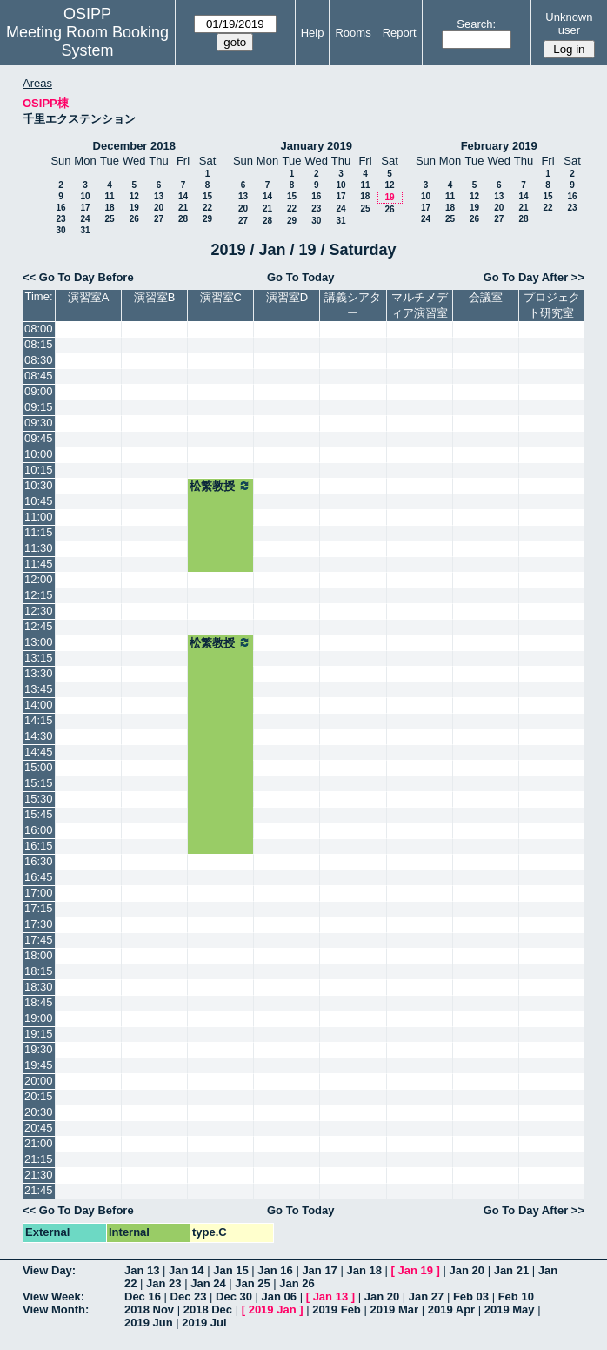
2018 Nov (149, 1309)
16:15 (38, 845)
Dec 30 (234, 1296)
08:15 (38, 344)
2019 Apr (451, 1309)
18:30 (38, 986)
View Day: (49, 1270)
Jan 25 (252, 1283)
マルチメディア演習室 (419, 305)
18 (109, 207)
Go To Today (301, 277)
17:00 (38, 892)
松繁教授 (220, 486)
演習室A (89, 297)
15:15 (38, 782)
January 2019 (316, 145)
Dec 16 (142, 1296)
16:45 (38, 876)
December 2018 (134, 145)
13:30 (38, 673)
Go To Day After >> (534, 277)
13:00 (38, 641)
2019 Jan (273, 1309)
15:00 (38, 767)
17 (85, 207)
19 (134, 207)
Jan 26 (296, 1283)
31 (85, 230)
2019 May (509, 1309)
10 (85, 196)
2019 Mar (394, 1309)
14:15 (38, 720)
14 (183, 196)
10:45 (38, 500)
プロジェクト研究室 (552, 305)
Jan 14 (186, 1270)
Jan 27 (426, 1296)
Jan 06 (279, 1296)
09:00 (38, 391)
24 (85, 219)
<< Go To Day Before (78, 277)
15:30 (38, 798)
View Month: (56, 1309)
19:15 (38, 1033)
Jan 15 (230, 1270)
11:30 (38, 547)
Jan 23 (163, 1283)
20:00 (38, 1080)
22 (207, 207)
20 (158, 207)
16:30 (38, 861)
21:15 (38, 1158)
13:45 (38, 688)
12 (134, 196)
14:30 (38, 735)
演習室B (155, 297)
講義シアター (352, 305)
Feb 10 (516, 1296)
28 (183, 219)
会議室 (486, 297)
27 (158, 219)
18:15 (38, 970)
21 (183, 207)
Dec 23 (188, 1296)
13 (158, 196)
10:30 (38, 485)
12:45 (38, 626)
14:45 (38, 751)
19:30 (38, 1049)
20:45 (38, 1127)
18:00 (38, 955)
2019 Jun (148, 1322)
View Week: (53, 1296)
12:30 (38, 610)
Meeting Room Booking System (87, 41)
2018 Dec (207, 1309)
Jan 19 (415, 1270)
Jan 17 (319, 1270)
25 (109, 219)
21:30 (38, 1174)
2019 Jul (204, 1322)
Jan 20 (467, 1270)
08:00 (38, 328)
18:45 (38, 1002)
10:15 (38, 469)
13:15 (38, 657)
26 (134, 219)
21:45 (38, 1190)
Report (400, 32)
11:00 (38, 516)
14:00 (38, 704)
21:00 (38, 1143)
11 (109, 196)
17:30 (38, 923)
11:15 (38, 532)
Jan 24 (207, 1283)
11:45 (38, 563)
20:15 (38, 1096)
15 (207, 196)
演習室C (221, 297)
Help (312, 32)
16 (60, 207)
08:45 (38, 375)
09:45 (38, 438)
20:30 (38, 1111)
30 (60, 230)
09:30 (38, 422)
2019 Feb (336, 1309)
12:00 (38, 579)
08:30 (38, 359)
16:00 (38, 829)
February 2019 (499, 145)
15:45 (38, 814)
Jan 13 (141, 1270)
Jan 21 (511, 1270)
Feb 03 (471, 1296)
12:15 (38, 594)
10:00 (38, 453)
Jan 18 (363, 1270)
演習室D (287, 297)
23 (60, 219)
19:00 (38, 1017)
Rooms (352, 32)
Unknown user (568, 23)
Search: (476, 23)
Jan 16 (274, 1270)
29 (207, 219)
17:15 (38, 908)
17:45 (38, 939)
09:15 (38, 406)
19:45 (38, 1064)
